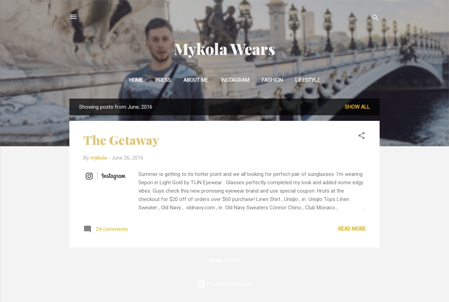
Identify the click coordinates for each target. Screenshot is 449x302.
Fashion (272, 80)
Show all (357, 107)
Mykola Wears (224, 48)
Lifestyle (307, 80)
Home (136, 80)
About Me (195, 80)
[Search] (375, 19)
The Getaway (121, 139)
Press (163, 80)
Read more (352, 229)
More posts (224, 261)
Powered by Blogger (224, 284)
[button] (361, 136)
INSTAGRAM (235, 80)
